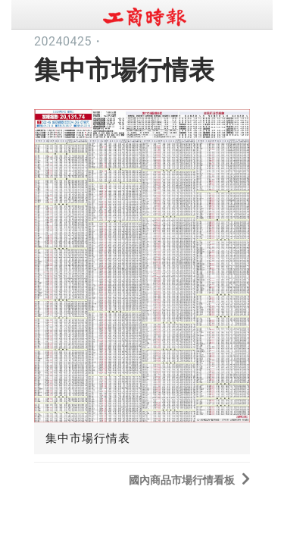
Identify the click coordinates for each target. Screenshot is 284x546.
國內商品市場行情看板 (189, 479)
